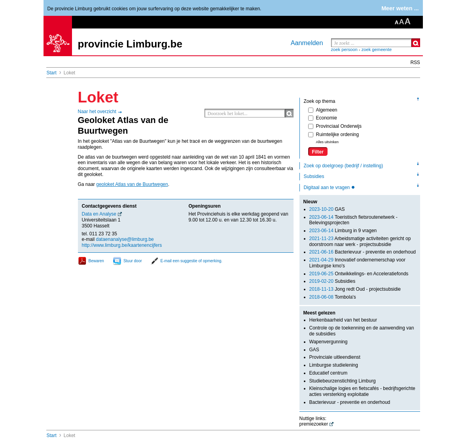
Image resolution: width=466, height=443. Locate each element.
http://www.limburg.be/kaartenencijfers (122, 245)
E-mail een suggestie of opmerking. (192, 261)
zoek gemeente (377, 49)
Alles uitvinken (327, 142)
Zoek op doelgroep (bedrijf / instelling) (343, 165)
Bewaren (96, 261)
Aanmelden (307, 42)
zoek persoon (344, 49)
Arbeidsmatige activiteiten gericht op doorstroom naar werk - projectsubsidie (360, 241)
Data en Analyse (99, 214)
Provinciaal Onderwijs (335, 126)
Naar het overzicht (97, 111)
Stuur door (132, 261)
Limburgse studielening (333, 365)
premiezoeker (313, 424)
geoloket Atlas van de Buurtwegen (132, 184)
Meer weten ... (400, 8)
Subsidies (314, 176)
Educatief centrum (328, 373)
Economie (322, 118)
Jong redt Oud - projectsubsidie (355, 289)
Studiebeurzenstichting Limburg (342, 381)
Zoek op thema (319, 101)
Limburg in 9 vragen (343, 230)
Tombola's (332, 297)
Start (52, 73)
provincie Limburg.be (130, 44)
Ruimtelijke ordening (333, 134)
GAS (327, 209)
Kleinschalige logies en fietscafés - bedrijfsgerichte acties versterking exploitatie (362, 391)
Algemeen (322, 110)
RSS (415, 62)
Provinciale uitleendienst (334, 357)
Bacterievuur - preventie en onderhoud (362, 252)
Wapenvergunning (328, 342)
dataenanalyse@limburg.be (125, 239)
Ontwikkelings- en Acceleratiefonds (359, 273)
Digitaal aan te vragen (327, 187)
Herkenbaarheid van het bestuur (343, 320)
